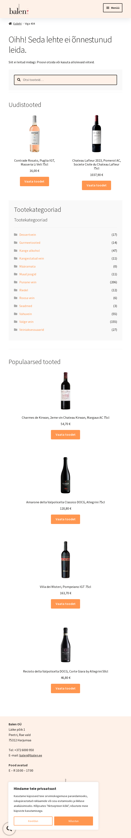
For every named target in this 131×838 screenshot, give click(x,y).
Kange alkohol (29, 250)
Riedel (23, 290)
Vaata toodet (34, 181)
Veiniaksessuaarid (31, 330)
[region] (53, 806)
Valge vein (26, 322)
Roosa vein (26, 298)
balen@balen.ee (30, 755)
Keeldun (33, 821)
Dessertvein (27, 234)
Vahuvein (25, 314)
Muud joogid (27, 274)
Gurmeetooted (29, 242)
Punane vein (27, 282)
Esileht (17, 23)
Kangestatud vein (31, 258)
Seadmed (25, 306)
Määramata (27, 266)
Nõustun (74, 821)
